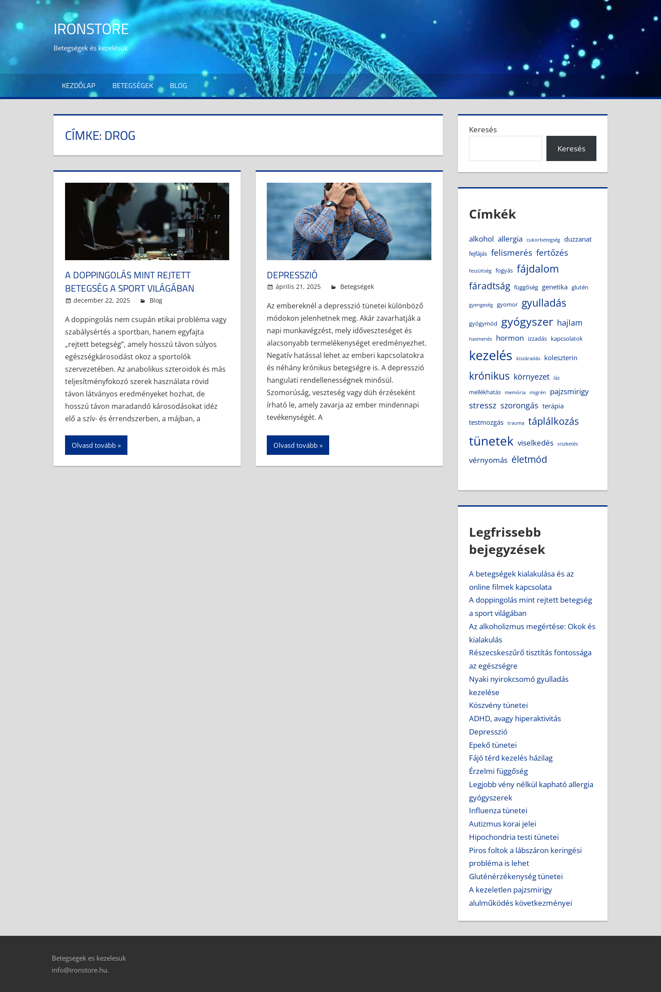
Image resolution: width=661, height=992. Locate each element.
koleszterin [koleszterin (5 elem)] (560, 357)
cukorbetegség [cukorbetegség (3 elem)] (543, 240)
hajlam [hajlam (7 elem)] (570, 322)
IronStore (94, 28)
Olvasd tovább (94, 445)
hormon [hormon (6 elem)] (510, 338)
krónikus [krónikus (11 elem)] (489, 376)
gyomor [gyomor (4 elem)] (507, 304)
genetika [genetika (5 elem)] (555, 286)
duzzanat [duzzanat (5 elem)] (578, 239)
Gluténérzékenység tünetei (516, 876)
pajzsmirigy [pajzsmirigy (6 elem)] (569, 391)
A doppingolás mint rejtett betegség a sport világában (133, 281)
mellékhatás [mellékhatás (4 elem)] (485, 392)
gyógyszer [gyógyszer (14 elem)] (527, 321)
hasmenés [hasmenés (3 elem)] (480, 339)
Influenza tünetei (498, 810)
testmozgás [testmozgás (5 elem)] (486, 422)
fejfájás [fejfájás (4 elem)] (478, 254)
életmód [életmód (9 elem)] (529, 459)
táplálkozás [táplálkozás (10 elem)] (553, 421)
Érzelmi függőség (498, 771)
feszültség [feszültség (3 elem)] (480, 271)
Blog (178, 85)
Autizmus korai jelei (502, 824)
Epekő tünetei (493, 745)
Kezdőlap (78, 85)
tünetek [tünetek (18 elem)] (491, 440)
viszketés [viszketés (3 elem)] (567, 444)
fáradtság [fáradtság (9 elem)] (489, 286)
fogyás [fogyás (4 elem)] (504, 270)
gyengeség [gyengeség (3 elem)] (481, 305)
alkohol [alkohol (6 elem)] (481, 239)
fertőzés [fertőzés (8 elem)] (552, 252)
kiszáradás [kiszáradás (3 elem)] (528, 358)
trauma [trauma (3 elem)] (515, 423)
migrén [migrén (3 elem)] (538, 392)
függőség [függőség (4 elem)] (526, 287)
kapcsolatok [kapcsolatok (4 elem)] (567, 338)
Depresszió (293, 274)
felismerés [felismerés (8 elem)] (511, 252)
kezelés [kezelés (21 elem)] (490, 355)
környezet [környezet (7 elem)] (532, 376)
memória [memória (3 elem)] (515, 392)
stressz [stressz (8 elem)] (482, 405)
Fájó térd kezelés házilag (511, 758)
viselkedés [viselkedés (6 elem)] (535, 443)
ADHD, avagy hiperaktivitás (515, 718)
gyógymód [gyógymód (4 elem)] (483, 323)
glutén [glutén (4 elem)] (580, 287)
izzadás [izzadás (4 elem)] (537, 338)
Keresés (483, 129)
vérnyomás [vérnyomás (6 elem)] (488, 460)
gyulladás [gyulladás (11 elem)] (544, 303)
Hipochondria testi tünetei (514, 837)
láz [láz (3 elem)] (556, 378)
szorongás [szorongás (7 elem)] (519, 405)
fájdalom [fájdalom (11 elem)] (538, 269)
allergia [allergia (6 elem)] (510, 239)
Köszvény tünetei (498, 705)
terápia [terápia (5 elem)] (553, 405)
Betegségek (132, 85)
